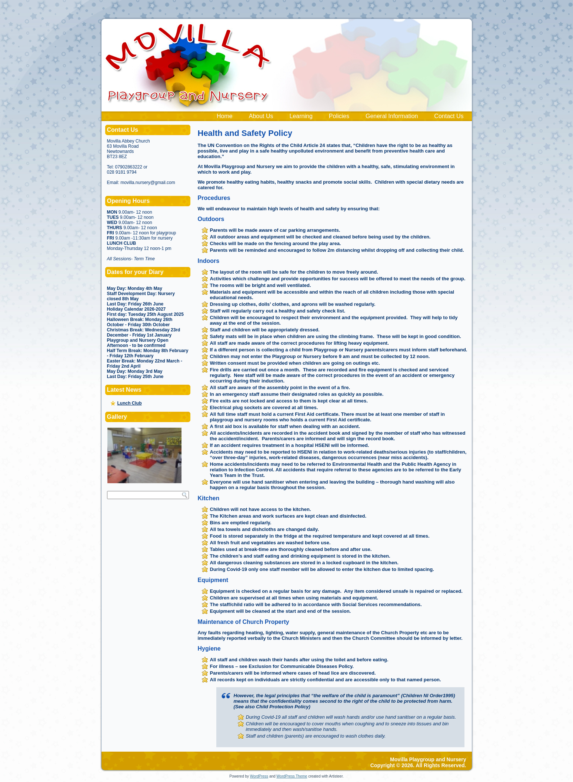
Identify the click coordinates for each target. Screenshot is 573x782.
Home (225, 116)
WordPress (259, 776)
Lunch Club (129, 403)
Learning (301, 116)
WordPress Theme (291, 776)
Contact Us (448, 116)
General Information (392, 116)
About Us (261, 116)
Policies (339, 116)
